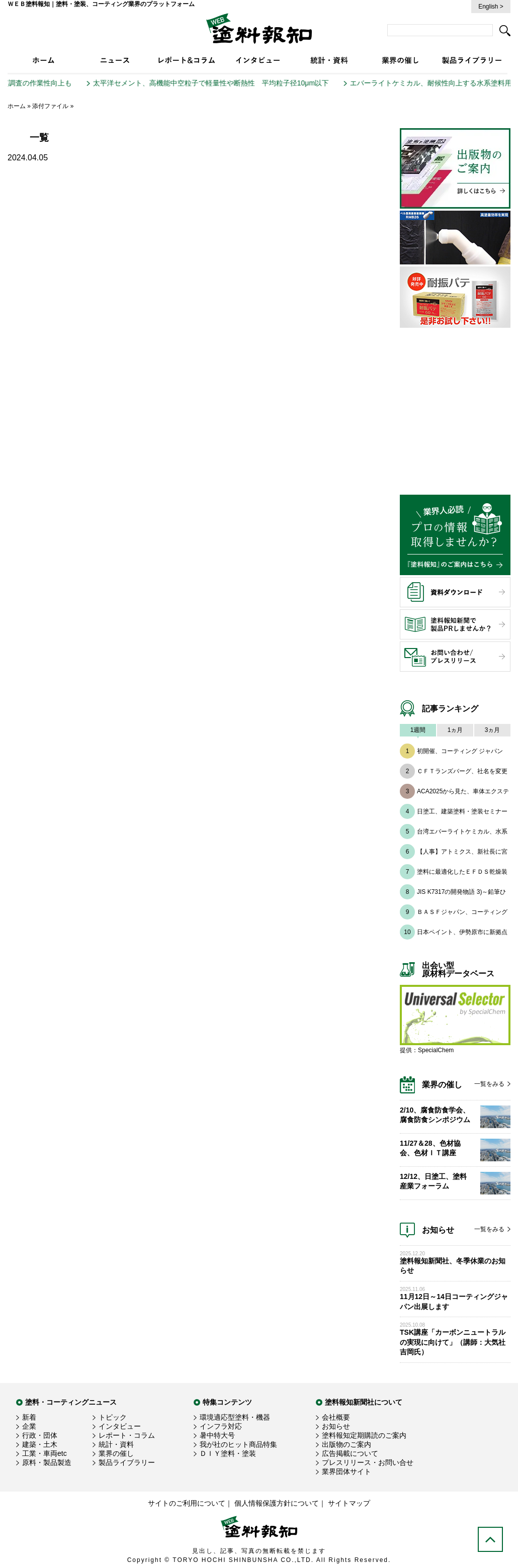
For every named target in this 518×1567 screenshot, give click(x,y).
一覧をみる (489, 1084)
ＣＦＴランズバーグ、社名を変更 (462, 771)
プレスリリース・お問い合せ (367, 1462)
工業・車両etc (44, 1453)
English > (490, 6)
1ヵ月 (455, 729)
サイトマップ (349, 1503)
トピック (113, 1417)
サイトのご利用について (186, 1503)
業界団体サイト (346, 1471)
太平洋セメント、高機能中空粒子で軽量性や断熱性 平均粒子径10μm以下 (218, 83)
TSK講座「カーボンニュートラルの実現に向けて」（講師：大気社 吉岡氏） (452, 1342)
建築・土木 (39, 1444)
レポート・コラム (127, 1435)
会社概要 (336, 1417)
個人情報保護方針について (276, 1503)
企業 (29, 1426)
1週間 (418, 729)
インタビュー (120, 1426)
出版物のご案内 (346, 1444)
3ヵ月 (492, 729)
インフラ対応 (221, 1426)
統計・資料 (116, 1444)
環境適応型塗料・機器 (235, 1417)
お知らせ (336, 1426)
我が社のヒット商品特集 (238, 1444)
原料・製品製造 (46, 1462)
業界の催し (116, 1453)
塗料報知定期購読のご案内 (364, 1435)
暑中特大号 (217, 1435)
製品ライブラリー (127, 1462)
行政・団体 (39, 1435)
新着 (29, 1417)
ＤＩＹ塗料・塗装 (228, 1453)
